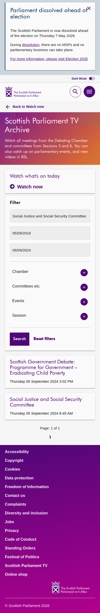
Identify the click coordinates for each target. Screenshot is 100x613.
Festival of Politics (22, 557)
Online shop (16, 574)
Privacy (12, 531)
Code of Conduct (20, 539)
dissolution (30, 45)
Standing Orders (20, 548)
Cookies (12, 469)
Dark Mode (83, 78)
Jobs (9, 522)
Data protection (19, 478)
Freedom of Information (27, 487)
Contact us (15, 496)
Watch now (28, 107)
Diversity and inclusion (26, 513)
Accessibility (17, 452)
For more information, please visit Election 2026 (49, 59)
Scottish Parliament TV (26, 566)
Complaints (15, 504)
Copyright (14, 461)
